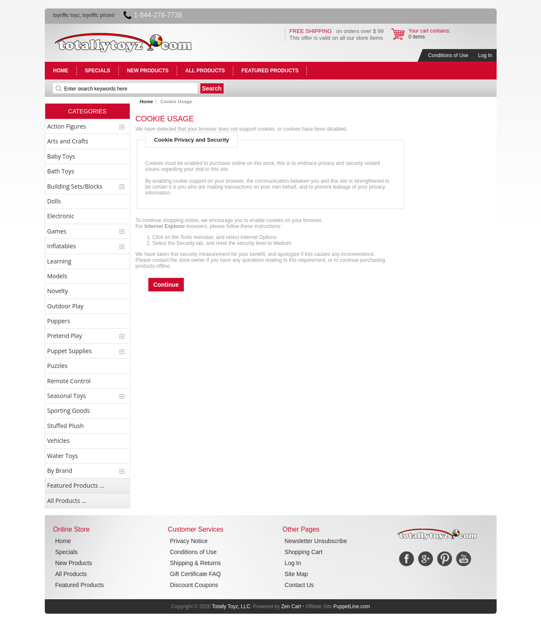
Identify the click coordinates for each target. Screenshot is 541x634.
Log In (485, 55)
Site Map (296, 574)
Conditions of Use (448, 55)
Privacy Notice (189, 541)
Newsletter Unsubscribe (315, 541)
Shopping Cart (303, 552)
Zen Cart (291, 606)
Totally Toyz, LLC (231, 606)
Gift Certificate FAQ (195, 574)
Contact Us (299, 585)
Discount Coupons (194, 585)
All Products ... (66, 501)
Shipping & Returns (195, 563)
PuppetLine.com (351, 606)
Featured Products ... (75, 485)
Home (146, 101)
